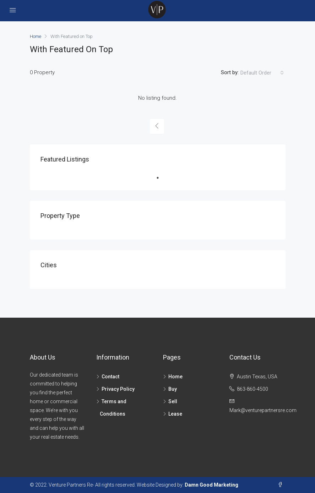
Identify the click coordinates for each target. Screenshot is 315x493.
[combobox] (262, 72)
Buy (172, 389)
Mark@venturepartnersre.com (263, 410)
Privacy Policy (118, 389)
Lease (175, 414)
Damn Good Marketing (211, 485)
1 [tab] (161, 177)
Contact (110, 376)
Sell (172, 401)
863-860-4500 (252, 389)
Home (175, 376)
